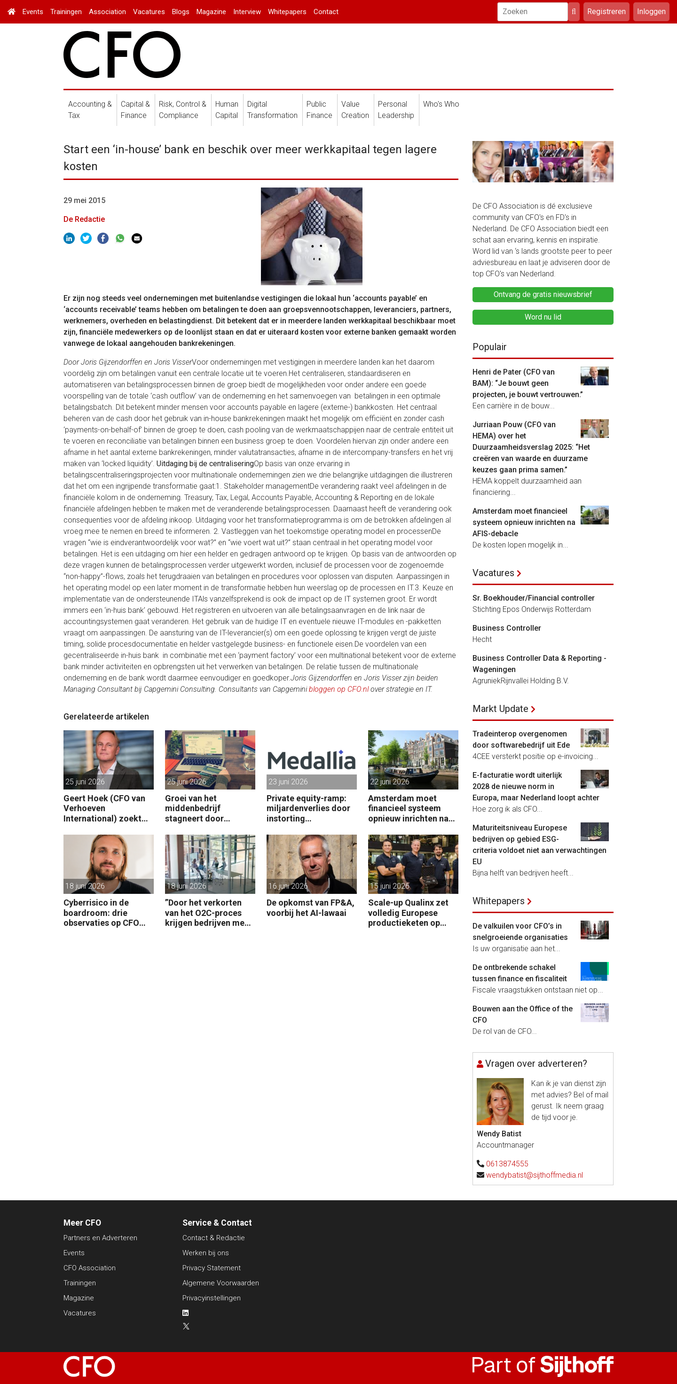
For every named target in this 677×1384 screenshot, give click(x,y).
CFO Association (89, 1268)
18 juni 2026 (85, 886)
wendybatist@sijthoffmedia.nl (534, 1175)
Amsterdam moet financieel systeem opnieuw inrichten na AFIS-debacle (408, 808)
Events (33, 12)
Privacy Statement (211, 1268)
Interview (247, 12)
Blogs (180, 12)
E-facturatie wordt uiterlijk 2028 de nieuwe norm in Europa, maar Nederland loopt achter (535, 786)
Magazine (211, 12)
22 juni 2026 (389, 781)
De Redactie (84, 219)
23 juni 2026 (288, 781)
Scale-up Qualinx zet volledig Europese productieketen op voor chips (408, 913)
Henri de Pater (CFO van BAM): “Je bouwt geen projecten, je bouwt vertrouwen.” (527, 383)
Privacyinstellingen (211, 1298)
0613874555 (507, 1163)
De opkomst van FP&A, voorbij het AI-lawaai (310, 908)
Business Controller (506, 628)
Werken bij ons (205, 1253)
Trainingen (66, 12)
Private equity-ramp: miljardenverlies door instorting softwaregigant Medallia (308, 808)
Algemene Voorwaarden (220, 1283)
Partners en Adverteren (100, 1238)
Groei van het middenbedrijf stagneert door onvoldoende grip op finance (205, 808)
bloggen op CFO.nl (339, 689)
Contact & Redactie (213, 1238)
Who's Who (441, 104)
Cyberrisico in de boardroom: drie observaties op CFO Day (101, 913)
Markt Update (500, 708)
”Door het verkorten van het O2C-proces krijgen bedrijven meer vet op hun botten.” (208, 913)
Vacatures (149, 12)
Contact (326, 12)
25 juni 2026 (85, 781)
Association (107, 12)
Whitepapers (287, 12)
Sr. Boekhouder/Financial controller (533, 598)
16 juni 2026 (288, 886)
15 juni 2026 (389, 886)
